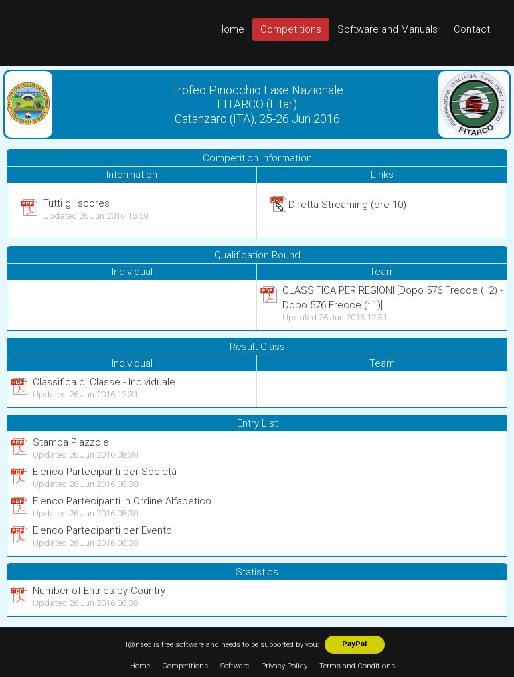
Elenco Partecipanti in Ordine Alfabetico (122, 501)
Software (234, 666)
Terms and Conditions (357, 666)
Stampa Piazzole (71, 442)
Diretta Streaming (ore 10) (347, 205)
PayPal (354, 644)
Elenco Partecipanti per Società (105, 472)
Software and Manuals (387, 29)
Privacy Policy (284, 666)
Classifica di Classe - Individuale (104, 382)
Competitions (290, 29)
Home (230, 29)
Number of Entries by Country (99, 591)
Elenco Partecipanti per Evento (102, 530)
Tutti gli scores (76, 203)
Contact (472, 29)
